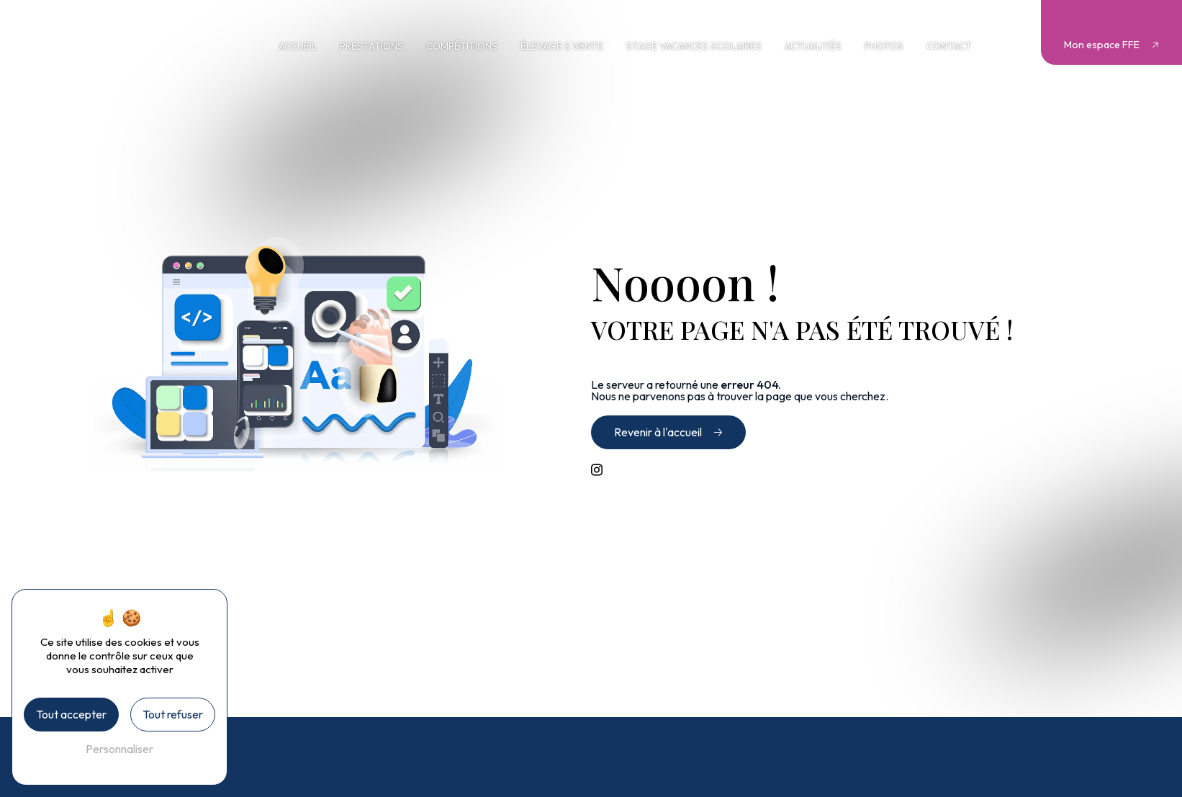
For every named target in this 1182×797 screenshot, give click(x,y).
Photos (884, 46)
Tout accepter (71, 714)
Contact (949, 46)
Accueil (298, 46)
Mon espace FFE (1102, 44)
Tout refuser (173, 714)
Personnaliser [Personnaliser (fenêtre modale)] (119, 749)
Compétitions (461, 46)
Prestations (371, 46)
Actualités (813, 46)
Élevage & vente (561, 46)
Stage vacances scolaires (694, 46)
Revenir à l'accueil (658, 432)
